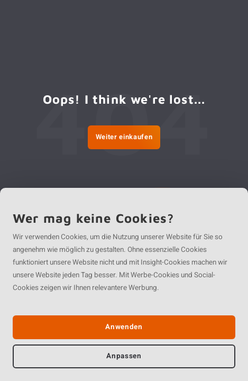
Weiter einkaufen (124, 137)
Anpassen (123, 356)
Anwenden (123, 327)
